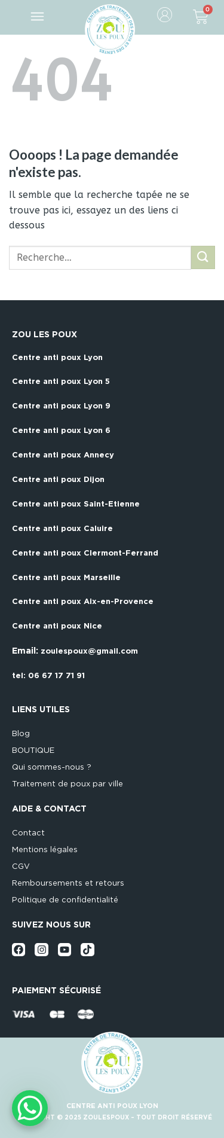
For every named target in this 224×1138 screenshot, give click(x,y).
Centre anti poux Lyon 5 (61, 381)
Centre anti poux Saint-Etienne (76, 503)
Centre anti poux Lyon (57, 357)
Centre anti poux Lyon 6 (61, 430)
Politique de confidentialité (65, 899)
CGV (21, 866)
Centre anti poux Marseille (66, 577)
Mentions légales (45, 849)
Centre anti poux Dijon (58, 479)
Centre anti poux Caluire (62, 528)
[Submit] (203, 257)
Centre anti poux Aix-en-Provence (83, 601)
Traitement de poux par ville (67, 783)
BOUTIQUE (33, 750)
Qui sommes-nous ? (51, 766)
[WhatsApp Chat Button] (30, 1108)
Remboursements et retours (68, 882)
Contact (28, 832)
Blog (21, 733)
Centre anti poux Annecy (63, 454)
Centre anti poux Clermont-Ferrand (85, 552)
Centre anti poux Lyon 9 (61, 405)
